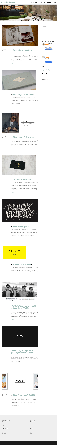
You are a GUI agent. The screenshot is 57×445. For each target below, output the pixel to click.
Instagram (31, 432)
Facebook (31, 431)
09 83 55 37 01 (4, 425)
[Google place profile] (48, 43)
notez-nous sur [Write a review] (49, 49)
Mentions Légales (4, 431)
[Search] (55, 26)
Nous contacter (4, 432)
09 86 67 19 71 (32, 424)
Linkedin (31, 433)
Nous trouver (4, 433)
